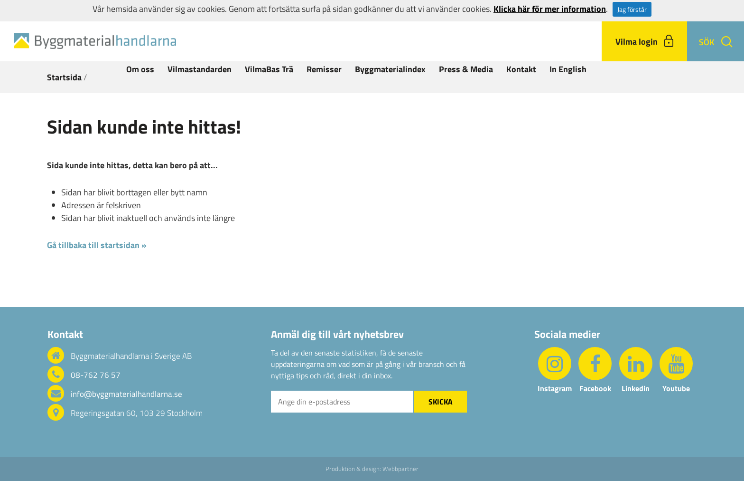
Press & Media (466, 69)
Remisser (324, 69)
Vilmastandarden (199, 69)
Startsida (64, 77)
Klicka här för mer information (549, 8)
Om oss (140, 69)
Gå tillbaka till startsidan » (97, 245)
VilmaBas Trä (269, 69)
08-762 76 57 (96, 375)
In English (567, 69)
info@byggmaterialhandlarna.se (126, 394)
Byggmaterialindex (390, 69)
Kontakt (521, 69)
